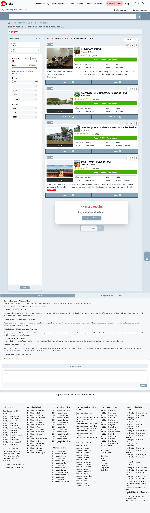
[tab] (112, 204)
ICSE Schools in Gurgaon (110, 322)
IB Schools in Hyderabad (61, 363)
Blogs (127, 3)
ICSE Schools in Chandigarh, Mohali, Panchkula (111, 353)
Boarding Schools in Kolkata (136, 333)
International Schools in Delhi (85, 348)
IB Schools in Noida (59, 360)
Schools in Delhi (82, 366)
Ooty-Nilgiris (106, 377)
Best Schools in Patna (11, 353)
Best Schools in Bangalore (12, 323)
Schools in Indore (82, 401)
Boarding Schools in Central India (136, 394)
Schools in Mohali (82, 403)
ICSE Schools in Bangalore (110, 338)
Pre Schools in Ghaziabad (36, 343)
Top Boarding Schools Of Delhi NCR (135, 427)
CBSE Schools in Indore (60, 348)
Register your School (95, 3)
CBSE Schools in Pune (59, 334)
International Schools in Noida (85, 357)
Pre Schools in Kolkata (35, 331)
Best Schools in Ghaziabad (12, 351)
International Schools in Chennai (85, 336)
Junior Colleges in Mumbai (12, 363)
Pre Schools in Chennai (35, 329)
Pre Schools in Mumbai (35, 324)
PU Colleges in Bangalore (12, 360)
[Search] (138, 16)
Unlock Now (58, 185)
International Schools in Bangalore (85, 323)
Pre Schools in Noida (35, 345)
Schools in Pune (82, 380)
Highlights (75, 32)
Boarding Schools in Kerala (135, 363)
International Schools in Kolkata (85, 340)
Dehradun (104, 374)
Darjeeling (105, 379)
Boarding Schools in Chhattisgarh (133, 329)
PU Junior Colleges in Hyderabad (10, 368)
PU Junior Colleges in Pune (12, 365)
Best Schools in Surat (11, 346)
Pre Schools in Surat (34, 355)
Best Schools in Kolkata (11, 339)
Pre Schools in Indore (35, 357)
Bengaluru (105, 365)
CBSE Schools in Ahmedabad (62, 343)
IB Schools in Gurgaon (60, 367)
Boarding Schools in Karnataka (133, 343)
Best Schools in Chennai (12, 335)
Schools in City (42, 3)
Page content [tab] (37, 204)
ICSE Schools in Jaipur (109, 334)
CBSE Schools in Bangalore (61, 320)
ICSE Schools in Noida (109, 327)
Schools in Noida (82, 389)
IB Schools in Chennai (60, 379)
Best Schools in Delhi (10, 332)
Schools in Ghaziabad (84, 387)
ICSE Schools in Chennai (109, 350)
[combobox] (72, 16)
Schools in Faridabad (84, 385)
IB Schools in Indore (59, 386)
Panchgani (105, 372)
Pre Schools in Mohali (35, 359)
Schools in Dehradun (84, 378)
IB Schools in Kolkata (60, 365)
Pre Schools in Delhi (34, 322)
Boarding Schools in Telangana (133, 370)
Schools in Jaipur (82, 394)
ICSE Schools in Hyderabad (111, 331)
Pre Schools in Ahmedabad (37, 352)
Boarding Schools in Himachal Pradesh (133, 351)
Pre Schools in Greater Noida (38, 348)
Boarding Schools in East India (135, 398)
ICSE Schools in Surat (108, 348)
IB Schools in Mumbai (60, 372)
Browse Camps (114, 3)
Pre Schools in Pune (34, 336)
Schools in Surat (82, 399)
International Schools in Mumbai (85, 327)
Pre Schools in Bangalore (36, 320)
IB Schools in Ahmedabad (61, 384)
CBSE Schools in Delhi (60, 336)
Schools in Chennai (83, 373)
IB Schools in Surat (59, 388)
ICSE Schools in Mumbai (109, 324)
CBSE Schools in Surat (60, 345)
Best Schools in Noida (11, 330)
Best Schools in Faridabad (12, 349)
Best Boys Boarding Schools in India (136, 415)
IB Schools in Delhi (59, 370)
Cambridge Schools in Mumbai (11, 379)
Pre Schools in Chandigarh (37, 362)
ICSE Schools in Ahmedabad (111, 341)
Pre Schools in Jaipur (35, 350)
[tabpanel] (75, 239)
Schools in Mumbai (83, 368)
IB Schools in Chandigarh (61, 391)
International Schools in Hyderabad (85, 331)
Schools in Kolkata (83, 375)
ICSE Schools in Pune (108, 329)
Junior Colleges (76, 3)
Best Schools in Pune (10, 342)
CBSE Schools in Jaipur (60, 341)
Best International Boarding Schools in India (136, 423)
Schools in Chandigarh (84, 406)
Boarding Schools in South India (135, 389)
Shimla (103, 367)
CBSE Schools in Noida (60, 322)
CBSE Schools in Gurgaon (61, 338)
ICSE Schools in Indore (109, 336)
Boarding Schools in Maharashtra (133, 338)
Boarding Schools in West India (135, 402)
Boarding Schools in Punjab (136, 373)
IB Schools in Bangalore (60, 381)
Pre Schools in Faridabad (36, 341)
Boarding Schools (59, 3)
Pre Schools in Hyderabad (36, 327)
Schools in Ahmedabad (84, 396)
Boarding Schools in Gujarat (136, 335)
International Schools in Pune (85, 344)
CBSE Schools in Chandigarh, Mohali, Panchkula (62, 351)
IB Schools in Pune (59, 374)
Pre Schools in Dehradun (36, 334)
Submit (143, 294)
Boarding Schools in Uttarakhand (133, 359)
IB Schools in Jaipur (59, 377)
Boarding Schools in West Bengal (135, 355)
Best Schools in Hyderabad (13, 337)
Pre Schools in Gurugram (36, 338)
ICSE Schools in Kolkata (109, 320)
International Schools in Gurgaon (85, 352)
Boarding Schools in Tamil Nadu (135, 323)
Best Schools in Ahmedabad (13, 344)
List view (55, 196)
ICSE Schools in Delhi (108, 343)
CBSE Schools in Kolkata (60, 331)
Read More (8, 267)
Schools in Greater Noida (85, 392)
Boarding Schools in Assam (135, 326)
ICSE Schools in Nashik (109, 345)
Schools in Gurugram (84, 382)
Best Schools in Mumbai (11, 325)
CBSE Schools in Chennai (61, 329)
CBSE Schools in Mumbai (61, 324)
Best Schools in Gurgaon (12, 328)
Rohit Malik (35, 39)
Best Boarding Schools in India (135, 406)
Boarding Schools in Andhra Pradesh (136, 366)
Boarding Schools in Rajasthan (133, 347)
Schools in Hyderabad (84, 371)
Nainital (104, 370)
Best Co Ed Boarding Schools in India (136, 419)
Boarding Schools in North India (135, 385)
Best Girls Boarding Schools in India (136, 410)
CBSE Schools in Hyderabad (62, 327)
